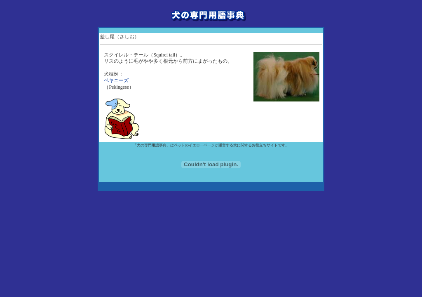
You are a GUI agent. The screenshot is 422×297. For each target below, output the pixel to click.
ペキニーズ (116, 80)
